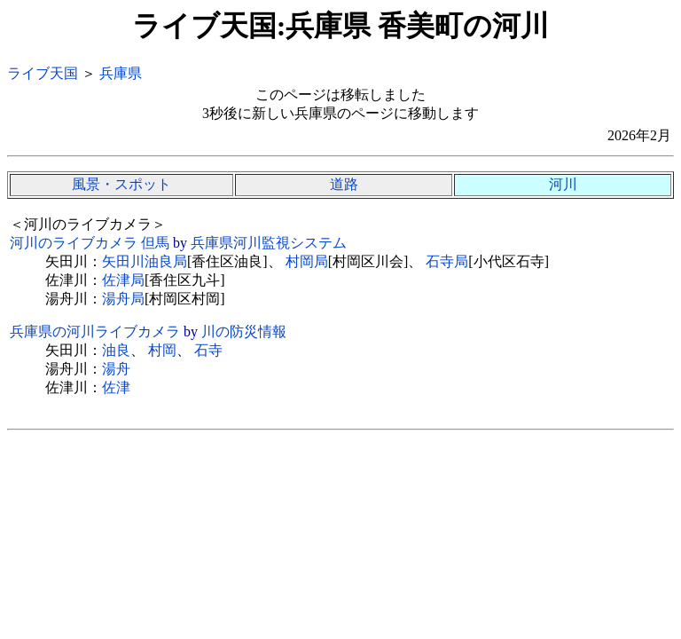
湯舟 (116, 368)
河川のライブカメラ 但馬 (89, 242)
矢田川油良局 (144, 261)
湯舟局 (123, 298)
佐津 (116, 387)
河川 (563, 184)
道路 (344, 184)
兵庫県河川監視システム (269, 242)
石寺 (208, 350)
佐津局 (123, 280)
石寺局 (447, 261)
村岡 (162, 350)
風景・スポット (121, 184)
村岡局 (307, 261)
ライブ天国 (42, 73)
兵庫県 (120, 73)
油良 (116, 350)
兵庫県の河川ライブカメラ (95, 331)
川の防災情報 (243, 331)
